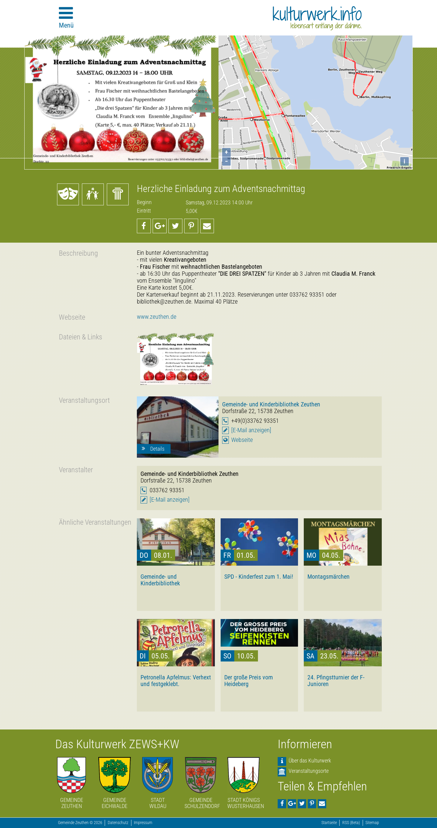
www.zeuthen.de (156, 316)
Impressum (143, 822)
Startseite (329, 822)
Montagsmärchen (328, 576)
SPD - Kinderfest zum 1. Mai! (258, 576)
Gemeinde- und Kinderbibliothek (160, 580)
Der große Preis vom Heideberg (248, 680)
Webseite (242, 439)
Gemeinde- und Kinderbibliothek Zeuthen (271, 404)
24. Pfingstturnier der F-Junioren (335, 680)
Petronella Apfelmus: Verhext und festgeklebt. (176, 680)
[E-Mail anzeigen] (251, 430)
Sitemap (372, 822)
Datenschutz (118, 822)
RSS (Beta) (351, 822)
